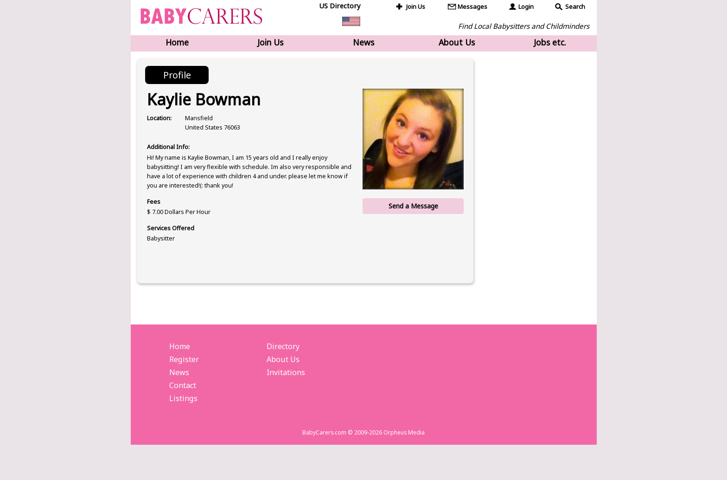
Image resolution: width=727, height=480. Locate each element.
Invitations (287, 401)
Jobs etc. (550, 43)
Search (575, 7)
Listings (183, 429)
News (363, 43)
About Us (457, 43)
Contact (184, 415)
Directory (284, 373)
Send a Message (412, 209)
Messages (473, 7)
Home (177, 43)
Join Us (416, 7)
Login (526, 7)
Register (185, 387)
